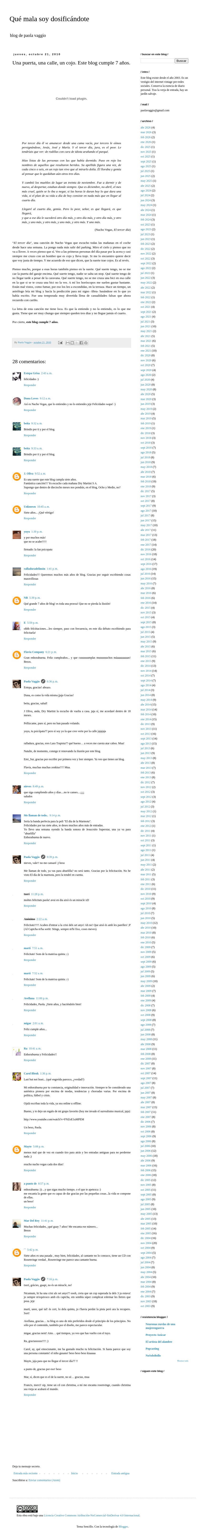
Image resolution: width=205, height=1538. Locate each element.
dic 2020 (146, 355)
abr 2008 (146, 1044)
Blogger (123, 1526)
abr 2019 (146, 413)
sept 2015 (146, 622)
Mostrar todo (182, 1361)
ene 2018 (146, 486)
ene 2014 (146, 719)
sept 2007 (146, 1078)
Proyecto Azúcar (156, 1335)
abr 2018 (146, 472)
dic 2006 (146, 1121)
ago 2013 (146, 743)
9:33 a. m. (36, 448)
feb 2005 (146, 1228)
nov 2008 (146, 1010)
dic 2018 (146, 433)
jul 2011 (145, 855)
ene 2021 (146, 350)
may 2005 (146, 1213)
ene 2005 (146, 1233)
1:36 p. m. (45, 1073)
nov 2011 (146, 835)
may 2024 (146, 205)
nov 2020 (146, 360)
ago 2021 (146, 316)
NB (26, 597)
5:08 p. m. (38, 1146)
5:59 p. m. (32, 622)
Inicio (74, 1473)
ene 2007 (146, 1117)
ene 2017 (146, 544)
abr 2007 (146, 1102)
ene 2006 (146, 1175)
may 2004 (146, 1272)
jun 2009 (146, 976)
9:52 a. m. (40, 473)
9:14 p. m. (55, 815)
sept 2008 (146, 1020)
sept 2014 (146, 680)
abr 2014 (146, 704)
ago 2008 (146, 1024)
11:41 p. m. (47, 1220)
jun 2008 (146, 1034)
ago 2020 (146, 375)
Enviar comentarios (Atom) (44, 1480)
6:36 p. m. (52, 681)
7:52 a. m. (37, 973)
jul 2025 (145, 171)
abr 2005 (146, 1218)
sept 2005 (146, 1194)
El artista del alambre (159, 1341)
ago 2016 (146, 569)
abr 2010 (146, 927)
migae (27, 1023)
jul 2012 (145, 806)
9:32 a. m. (36, 423)
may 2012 (146, 811)
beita (27, 423)
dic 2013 (146, 724)
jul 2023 (145, 234)
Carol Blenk (31, 1073)
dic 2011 (145, 831)
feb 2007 (146, 1112)
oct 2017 (146, 501)
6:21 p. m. (51, 652)
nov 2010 (146, 894)
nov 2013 (146, 728)
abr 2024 (146, 210)
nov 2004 (146, 1243)
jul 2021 (145, 321)
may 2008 (146, 1039)
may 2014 (146, 699)
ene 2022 (146, 302)
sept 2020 (146, 370)
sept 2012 (146, 796)
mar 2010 (146, 932)
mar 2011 (146, 874)
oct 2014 (146, 675)
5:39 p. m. (35, 597)
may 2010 (146, 923)
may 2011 (146, 864)
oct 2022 (146, 258)
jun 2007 (146, 1092)
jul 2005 (145, 1204)
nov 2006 (146, 1126)
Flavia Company (34, 652)
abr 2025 (146, 185)
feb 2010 (146, 937)
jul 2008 (145, 1029)
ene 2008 (146, 1058)
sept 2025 (146, 161)
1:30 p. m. (36, 531)
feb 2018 (146, 481)
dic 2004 (146, 1238)
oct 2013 (146, 733)
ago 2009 (146, 966)
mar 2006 (146, 1165)
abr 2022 (146, 287)
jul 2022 (145, 273)
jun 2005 (146, 1209)
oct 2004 (146, 1247)
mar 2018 (146, 476)
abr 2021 (146, 336)
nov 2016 (146, 554)
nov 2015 (146, 612)
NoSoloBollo (153, 1355)
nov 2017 (146, 496)
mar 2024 (146, 214)
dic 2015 (146, 607)
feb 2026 (146, 137)
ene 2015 (146, 661)
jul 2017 (145, 515)
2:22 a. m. (42, 919)
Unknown (30, 506)
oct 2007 (146, 1073)
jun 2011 (146, 860)
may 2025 (146, 180)
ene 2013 (146, 777)
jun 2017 (146, 520)
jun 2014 (146, 695)
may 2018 (146, 467)
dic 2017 (146, 491)
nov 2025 (146, 151)
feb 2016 (146, 598)
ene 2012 (146, 826)
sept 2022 (146, 263)
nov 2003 (146, 1301)
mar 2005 (146, 1223)
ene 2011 (146, 884)
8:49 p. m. (38, 786)
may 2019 (146, 409)
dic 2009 (146, 947)
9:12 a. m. (45, 398)
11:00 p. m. (42, 998)
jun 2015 (146, 636)
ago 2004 (146, 1257)
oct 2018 (146, 442)
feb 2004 (146, 1286)
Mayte (28, 1146)
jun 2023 (146, 239)
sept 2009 (146, 961)
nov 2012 (146, 787)
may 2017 (146, 525)
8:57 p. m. (43, 1183)
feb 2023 (146, 243)
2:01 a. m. (38, 1023)
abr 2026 (146, 127)
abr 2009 (146, 986)
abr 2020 (146, 394)
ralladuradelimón (34, 568)
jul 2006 (145, 1146)
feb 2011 (146, 879)
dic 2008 (146, 1005)
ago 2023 (146, 229)
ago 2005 (146, 1199)
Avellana (29, 998)
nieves (27, 786)
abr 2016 (146, 588)
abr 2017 (146, 530)
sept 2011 (146, 845)
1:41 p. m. (52, 568)
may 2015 (146, 641)
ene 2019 (146, 428)
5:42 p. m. (32, 1249)
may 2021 (146, 331)
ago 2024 (146, 190)
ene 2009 (146, 1000)
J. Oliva (28, 473)
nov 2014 (146, 670)
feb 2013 (146, 772)
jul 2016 (145, 573)
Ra (25, 1048)
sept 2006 (146, 1136)
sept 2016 (146, 564)
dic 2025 (146, 147)
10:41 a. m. (35, 1048)
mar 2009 (146, 991)
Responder (30, 385)
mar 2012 (146, 816)
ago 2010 (146, 908)
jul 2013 (145, 748)
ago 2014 (146, 685)
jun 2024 (146, 200)
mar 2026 (146, 132)
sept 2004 (146, 1252)
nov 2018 (146, 438)
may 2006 (146, 1155)
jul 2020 (145, 379)
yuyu (27, 531)
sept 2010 (146, 903)
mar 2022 (146, 292)
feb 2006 (146, 1170)
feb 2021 (146, 346)
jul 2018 (145, 457)
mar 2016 (146, 593)
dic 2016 (146, 549)
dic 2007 (146, 1063)
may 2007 (146, 1097)
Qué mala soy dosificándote (49, 19)
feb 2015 (146, 656)
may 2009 (146, 981)
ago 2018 (146, 452)
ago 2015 (146, 627)
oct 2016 (146, 559)
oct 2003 (146, 1306)
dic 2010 (146, 889)
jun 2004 (146, 1267)
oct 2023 (146, 224)
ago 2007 (146, 1083)
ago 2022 (146, 268)
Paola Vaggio (32, 681)
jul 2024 (145, 195)
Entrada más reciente (26, 1473)
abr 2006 (146, 1160)
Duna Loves (31, 398)
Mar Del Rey (32, 1220)
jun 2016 (146, 578)
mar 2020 (146, 399)
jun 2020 (146, 384)
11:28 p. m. (37, 894)
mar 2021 (146, 341)
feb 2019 (146, 423)
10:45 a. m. (43, 506)
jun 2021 (146, 326)
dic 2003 (146, 1296)
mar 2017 (146, 535)
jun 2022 (146, 277)
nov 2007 (146, 1068)
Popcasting (152, 1348)
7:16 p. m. (52, 1279)
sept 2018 (146, 447)
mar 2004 (146, 1281)
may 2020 (146, 389)
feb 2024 (146, 219)
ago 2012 (146, 801)
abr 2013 (146, 762)
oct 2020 (146, 365)
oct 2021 (146, 307)
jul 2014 (145, 690)
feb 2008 (146, 1054)
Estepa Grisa (32, 373)
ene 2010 (146, 942)
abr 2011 (146, 869)
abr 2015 (146, 646)
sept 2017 (146, 505)
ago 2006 (146, 1141)
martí (27, 948)
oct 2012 (146, 791)
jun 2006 (146, 1150)
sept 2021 (146, 311)
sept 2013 (146, 738)
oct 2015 (146, 617)
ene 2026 (146, 142)
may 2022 (146, 282)
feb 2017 (146, 539)
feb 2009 (146, 995)
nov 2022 (146, 253)
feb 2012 (146, 821)
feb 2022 (146, 297)
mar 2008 (146, 1049)
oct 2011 (145, 840)
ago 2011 (146, 850)
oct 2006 (146, 1131)
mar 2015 (146, 651)
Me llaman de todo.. (36, 815)
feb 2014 (146, 714)
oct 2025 (146, 156)
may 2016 (146, 583)
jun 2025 (146, 176)
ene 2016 (146, 602)
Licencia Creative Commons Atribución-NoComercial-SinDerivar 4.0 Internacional (91, 1515)
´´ (25, 1249)
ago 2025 (146, 166)
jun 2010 (146, 918)
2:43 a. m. (46, 373)
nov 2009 (146, 952)
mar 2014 (146, 709)
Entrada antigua (120, 1473)
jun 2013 (146, 753)
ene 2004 (146, 1291)
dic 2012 (146, 782)
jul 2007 (145, 1087)
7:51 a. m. (37, 948)
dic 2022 (146, 248)
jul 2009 (145, 971)
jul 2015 (145, 632)
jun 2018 (146, 462)
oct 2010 (146, 898)
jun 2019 (146, 404)
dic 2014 (146, 665)
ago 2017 (146, 510)
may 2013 (146, 758)
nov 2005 (146, 1184)
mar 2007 (146, 1107)
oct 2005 (146, 1189)
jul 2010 (145, 913)
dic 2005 (146, 1180)
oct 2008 (146, 1015)
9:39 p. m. (52, 857)
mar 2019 (146, 418)
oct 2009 (146, 957)
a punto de (30, 1183)
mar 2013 (146, 767)
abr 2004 (146, 1277)
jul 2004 (145, 1262)
